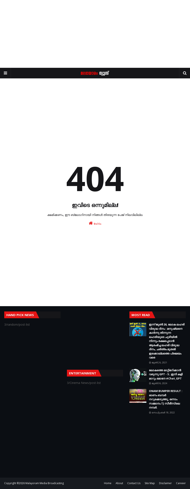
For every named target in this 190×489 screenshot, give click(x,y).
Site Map (150, 483)
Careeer (181, 483)
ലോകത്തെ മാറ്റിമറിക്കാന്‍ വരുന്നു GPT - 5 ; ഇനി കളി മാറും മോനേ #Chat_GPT (166, 374)
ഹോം (95, 223)
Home (107, 483)
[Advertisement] (95, 34)
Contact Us (133, 483)
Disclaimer (165, 483)
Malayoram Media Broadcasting (44, 483)
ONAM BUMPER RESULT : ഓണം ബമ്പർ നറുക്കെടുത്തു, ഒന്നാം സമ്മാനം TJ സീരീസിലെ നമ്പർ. (165, 399)
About (119, 483)
